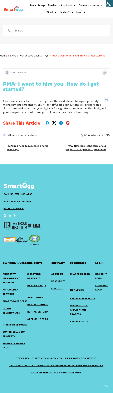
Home (3, 55)
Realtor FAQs (79, 321)
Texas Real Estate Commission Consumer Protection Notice (56, 358)
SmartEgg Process (15, 301)
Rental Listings (37, 5)
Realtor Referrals (82, 299)
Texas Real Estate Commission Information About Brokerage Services (56, 366)
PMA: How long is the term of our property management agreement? (87, 147)
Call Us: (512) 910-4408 (18, 194)
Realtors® (66, 12)
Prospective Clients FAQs (33, 55)
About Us (57, 274)
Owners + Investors (91, 5)
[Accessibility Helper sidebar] (109, 3)
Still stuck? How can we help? (20, 135)
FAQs (13, 55)
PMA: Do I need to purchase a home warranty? (25, 147)
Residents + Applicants (62, 5)
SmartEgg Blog (80, 274)
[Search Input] (60, 30)
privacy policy (14, 209)
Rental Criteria (38, 312)
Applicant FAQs (37, 319)
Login (81, 12)
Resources (58, 281)
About (51, 12)
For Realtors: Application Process (79, 310)
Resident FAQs (36, 286)
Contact (57, 289)
